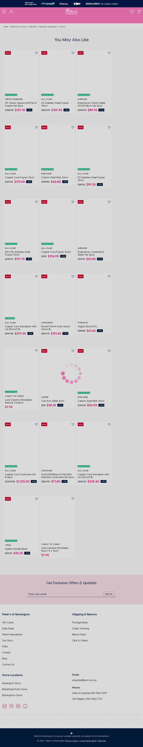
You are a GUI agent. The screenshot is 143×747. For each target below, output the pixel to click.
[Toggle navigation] (4, 11)
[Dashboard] (11, 11)
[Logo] (71, 11)
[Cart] (139, 11)
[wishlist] (132, 11)
